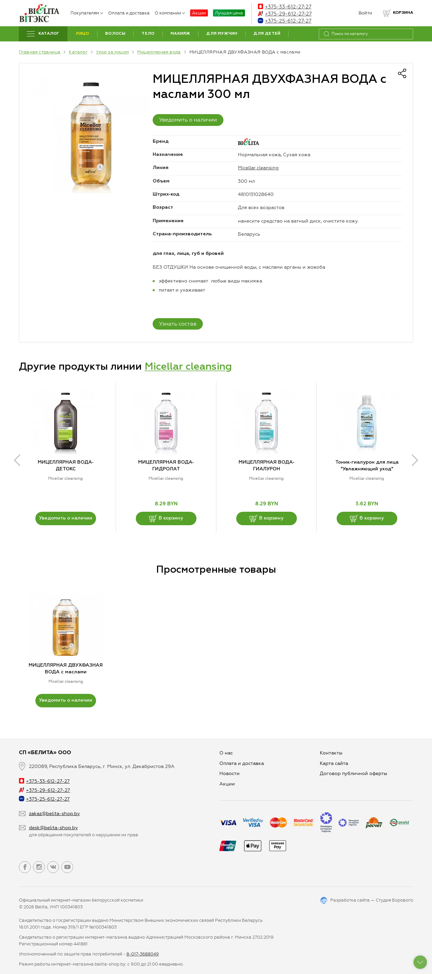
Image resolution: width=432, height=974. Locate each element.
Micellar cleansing (258, 168)
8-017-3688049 (142, 953)
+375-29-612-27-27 (285, 14)
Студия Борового (394, 900)
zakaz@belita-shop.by (54, 813)
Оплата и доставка (129, 12)
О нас (226, 753)
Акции (199, 12)
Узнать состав (177, 324)
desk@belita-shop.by (53, 828)
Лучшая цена (229, 12)
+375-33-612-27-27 (284, 7)
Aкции (227, 784)
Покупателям (86, 12)
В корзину (166, 518)
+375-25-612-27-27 (284, 21)
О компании (170, 12)
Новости (229, 773)
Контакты (331, 753)
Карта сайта (334, 763)
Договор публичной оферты (353, 773)
